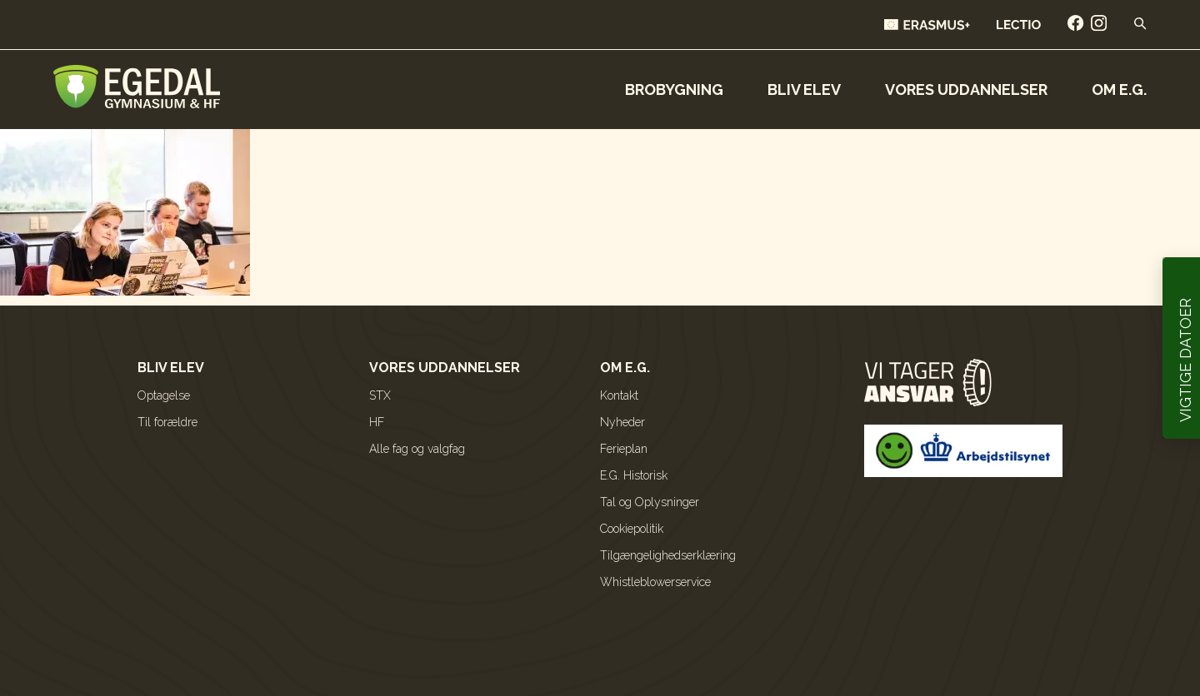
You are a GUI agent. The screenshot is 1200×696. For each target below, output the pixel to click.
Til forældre (168, 422)
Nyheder (622, 422)
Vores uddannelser (966, 89)
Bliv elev (804, 89)
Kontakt (619, 395)
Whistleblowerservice (655, 582)
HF (376, 422)
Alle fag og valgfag (417, 448)
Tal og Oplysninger (649, 502)
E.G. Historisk (634, 475)
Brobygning (674, 89)
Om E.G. (1119, 89)
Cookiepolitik (631, 528)
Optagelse (164, 395)
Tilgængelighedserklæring (668, 555)
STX (380, 395)
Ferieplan (624, 448)
